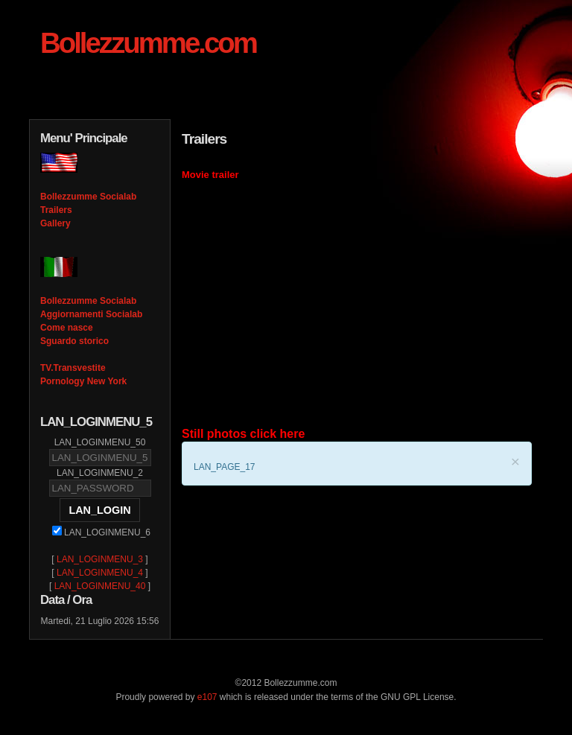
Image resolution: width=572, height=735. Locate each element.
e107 (207, 697)
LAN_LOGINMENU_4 (100, 572)
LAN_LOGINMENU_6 (101, 532)
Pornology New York (83, 381)
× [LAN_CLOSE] (515, 461)
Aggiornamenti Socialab (91, 314)
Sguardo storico (74, 341)
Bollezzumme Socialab (88, 196)
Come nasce (66, 327)
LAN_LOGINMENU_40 (100, 586)
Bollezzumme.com (148, 43)
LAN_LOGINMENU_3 (100, 559)
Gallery (55, 223)
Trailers (56, 210)
